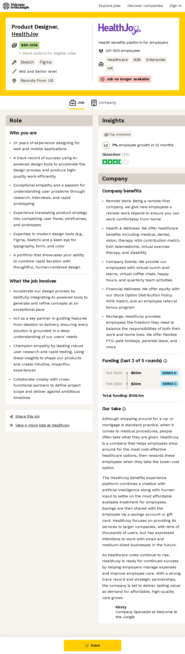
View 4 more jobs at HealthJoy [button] (39, 425)
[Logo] (16, 6)
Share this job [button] (25, 416)
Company (103, 103)
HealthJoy (25, 34)
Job (76, 103)
